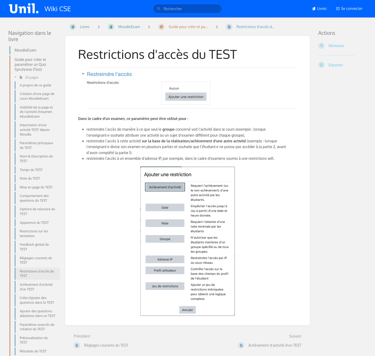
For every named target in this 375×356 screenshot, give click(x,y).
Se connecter (349, 8)
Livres (319, 8)
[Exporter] (342, 65)
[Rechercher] (159, 9)
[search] (187, 9)
